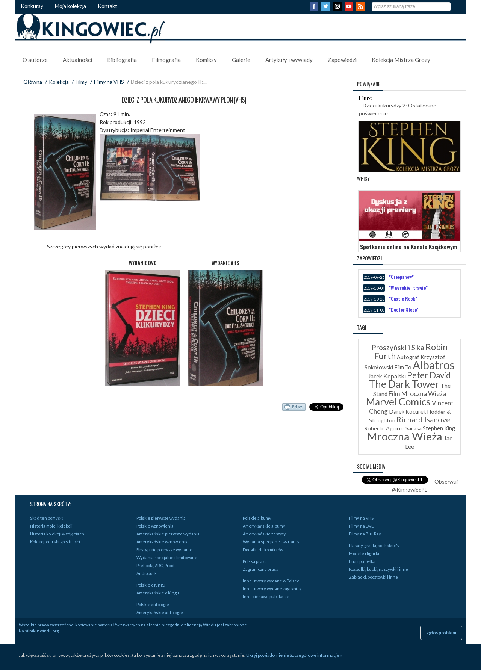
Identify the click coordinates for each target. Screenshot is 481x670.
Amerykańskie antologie (159, 612)
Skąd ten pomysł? (46, 518)
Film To (402, 367)
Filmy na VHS (109, 82)
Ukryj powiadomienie (267, 655)
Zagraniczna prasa (260, 569)
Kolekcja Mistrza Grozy (401, 59)
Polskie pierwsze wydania (161, 518)
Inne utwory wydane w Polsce (271, 580)
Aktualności (77, 59)
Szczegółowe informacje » (316, 655)
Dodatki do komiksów (263, 549)
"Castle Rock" (403, 298)
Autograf (408, 357)
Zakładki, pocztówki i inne (373, 577)
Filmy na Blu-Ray (365, 533)
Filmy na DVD (361, 525)
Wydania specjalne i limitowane (166, 557)
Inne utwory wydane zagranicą (272, 588)
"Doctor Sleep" (403, 309)
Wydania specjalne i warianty (271, 541)
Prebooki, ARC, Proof (155, 565)
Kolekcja (59, 82)
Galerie (241, 59)
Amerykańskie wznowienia (162, 541)
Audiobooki (147, 573)
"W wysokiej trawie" (408, 287)
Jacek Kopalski (387, 376)
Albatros (434, 365)
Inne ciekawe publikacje (266, 596)
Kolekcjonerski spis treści (55, 541)
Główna (32, 82)
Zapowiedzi (342, 59)
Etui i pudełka (362, 561)
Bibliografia (122, 59)
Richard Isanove (423, 419)
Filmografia (166, 59)
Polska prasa (255, 561)
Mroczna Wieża (404, 436)
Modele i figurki (364, 553)
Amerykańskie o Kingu (157, 592)
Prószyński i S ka (398, 347)
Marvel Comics (398, 402)
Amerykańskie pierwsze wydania (168, 533)
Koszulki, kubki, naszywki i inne (378, 569)
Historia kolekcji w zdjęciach (57, 533)
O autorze (35, 59)
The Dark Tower (404, 384)
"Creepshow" (401, 277)
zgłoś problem (441, 632)
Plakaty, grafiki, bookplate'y (374, 545)
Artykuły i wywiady (289, 59)
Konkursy (32, 6)
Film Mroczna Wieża (417, 394)
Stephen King (439, 428)
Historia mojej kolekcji (51, 525)
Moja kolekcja (70, 6)
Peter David (429, 375)
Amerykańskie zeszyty (264, 533)
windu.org (49, 630)
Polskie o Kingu (150, 584)
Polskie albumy (257, 518)
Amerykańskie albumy (264, 525)
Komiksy (206, 59)
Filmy (81, 82)
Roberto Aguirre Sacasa (393, 428)
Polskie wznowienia (155, 525)
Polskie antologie (152, 604)
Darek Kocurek (407, 411)
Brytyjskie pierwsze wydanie (164, 549)
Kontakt (107, 6)
